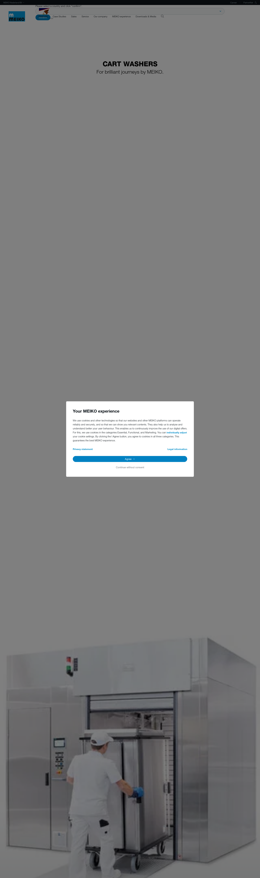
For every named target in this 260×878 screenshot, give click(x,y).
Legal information (177, 449)
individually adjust (177, 432)
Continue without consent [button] (130, 467)
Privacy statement (83, 449)
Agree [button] (128, 458)
